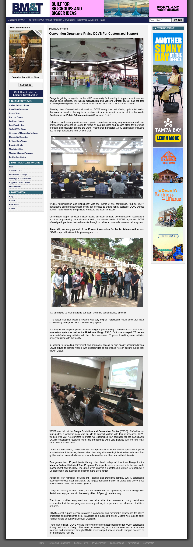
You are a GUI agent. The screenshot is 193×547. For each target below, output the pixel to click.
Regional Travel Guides (19, 182)
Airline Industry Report (19, 105)
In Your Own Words (18, 141)
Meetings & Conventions (20, 178)
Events (12, 200)
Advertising (133, 543)
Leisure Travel (81, 543)
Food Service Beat (17, 125)
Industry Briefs (16, 145)
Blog (11, 196)
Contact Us (148, 543)
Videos (12, 208)
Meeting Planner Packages (21, 153)
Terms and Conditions (59, 543)
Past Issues (14, 204)
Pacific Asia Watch (17, 157)
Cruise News (14, 113)
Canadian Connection (18, 109)
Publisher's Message (18, 174)
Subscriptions (15, 186)
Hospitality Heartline (18, 137)
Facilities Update (16, 121)
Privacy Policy (99, 543)
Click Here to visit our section (25, 93)
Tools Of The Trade (17, 129)
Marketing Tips (16, 149)
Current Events (16, 117)
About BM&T (15, 171)
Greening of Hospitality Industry (23, 133)
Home (11, 167)
